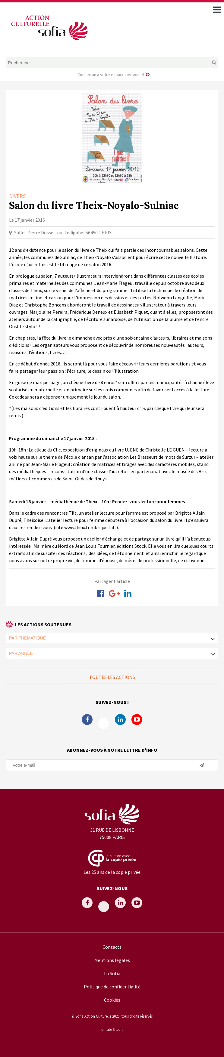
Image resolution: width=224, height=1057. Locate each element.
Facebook (87, 719)
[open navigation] (217, 9)
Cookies (112, 1000)
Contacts (112, 947)
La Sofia (112, 973)
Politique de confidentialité (112, 987)
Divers (17, 196)
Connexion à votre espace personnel (110, 74)
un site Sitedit (112, 1029)
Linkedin (120, 719)
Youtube (136, 719)
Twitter (103, 723)
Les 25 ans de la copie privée (112, 872)
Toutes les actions (112, 677)
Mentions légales (112, 960)
